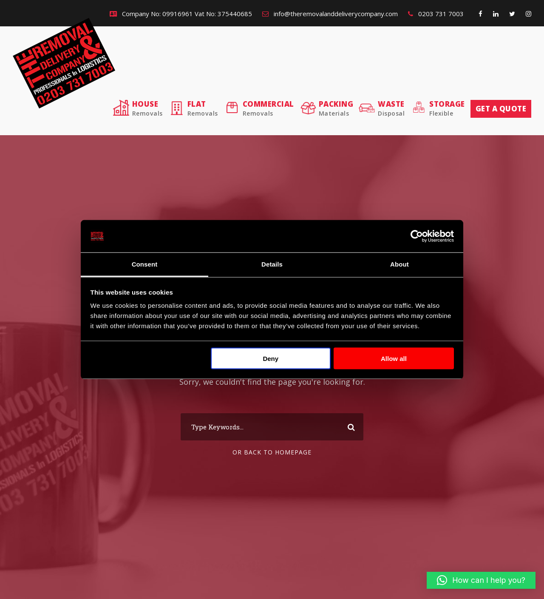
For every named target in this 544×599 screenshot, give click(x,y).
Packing (336, 108)
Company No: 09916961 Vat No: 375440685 (181, 13)
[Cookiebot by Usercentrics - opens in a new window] (417, 236)
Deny (270, 358)
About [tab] (399, 264)
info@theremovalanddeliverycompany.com (330, 13)
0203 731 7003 (436, 13)
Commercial (268, 108)
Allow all (394, 358)
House (147, 108)
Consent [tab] (145, 264)
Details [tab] (272, 264)
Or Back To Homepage (272, 452)
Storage (447, 108)
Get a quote (501, 109)
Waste (391, 108)
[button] (481, 580)
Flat (202, 108)
